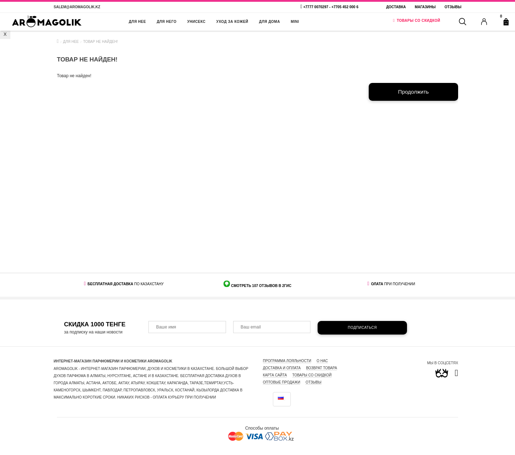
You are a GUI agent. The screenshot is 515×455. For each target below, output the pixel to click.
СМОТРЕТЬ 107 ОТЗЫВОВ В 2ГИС (260, 286)
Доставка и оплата (282, 368)
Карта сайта (275, 375)
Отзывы (453, 7)
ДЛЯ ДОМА (269, 22)
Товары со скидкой (312, 375)
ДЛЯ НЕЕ (137, 22)
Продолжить (413, 92)
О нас (322, 361)
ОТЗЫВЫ (313, 382)
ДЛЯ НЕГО (166, 22)
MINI (295, 22)
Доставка (396, 7)
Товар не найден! (100, 42)
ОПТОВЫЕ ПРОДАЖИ (281, 382)
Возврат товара (321, 368)
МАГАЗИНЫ (425, 7)
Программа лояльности (287, 361)
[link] (456, 374)
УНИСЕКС (196, 22)
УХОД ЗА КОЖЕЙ (232, 22)
